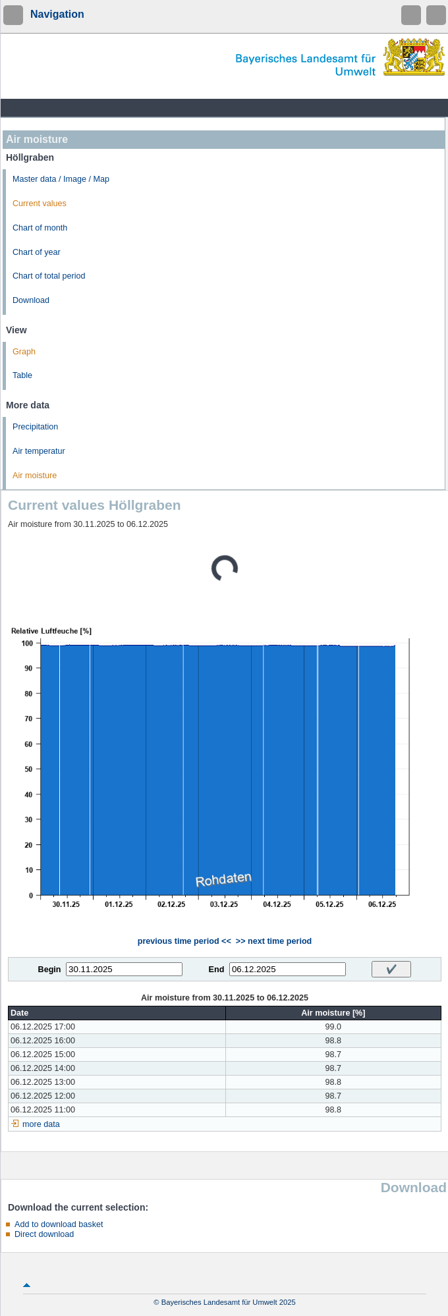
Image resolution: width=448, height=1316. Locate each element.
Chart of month (40, 228)
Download (31, 300)
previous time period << (184, 941)
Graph (24, 351)
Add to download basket (58, 1224)
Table (22, 375)
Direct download (44, 1234)
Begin (49, 969)
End (217, 969)
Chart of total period (49, 276)
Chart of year (37, 252)
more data (41, 1124)
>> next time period (274, 941)
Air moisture (35, 475)
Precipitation (35, 426)
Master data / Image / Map (61, 179)
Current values (40, 203)
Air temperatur (39, 451)
